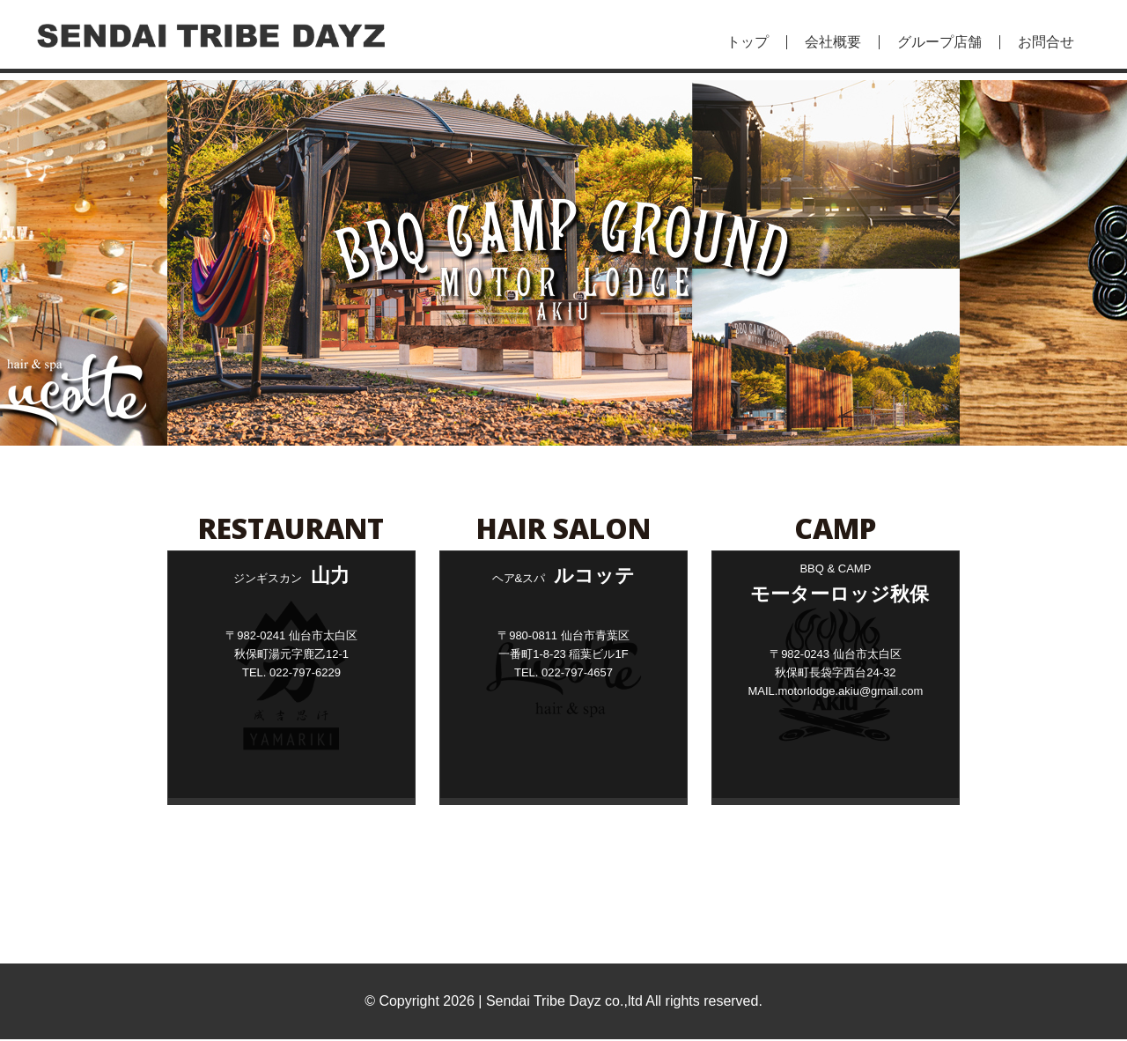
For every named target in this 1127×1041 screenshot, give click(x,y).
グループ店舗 (939, 42)
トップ (747, 42)
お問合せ (1046, 42)
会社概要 (833, 42)
